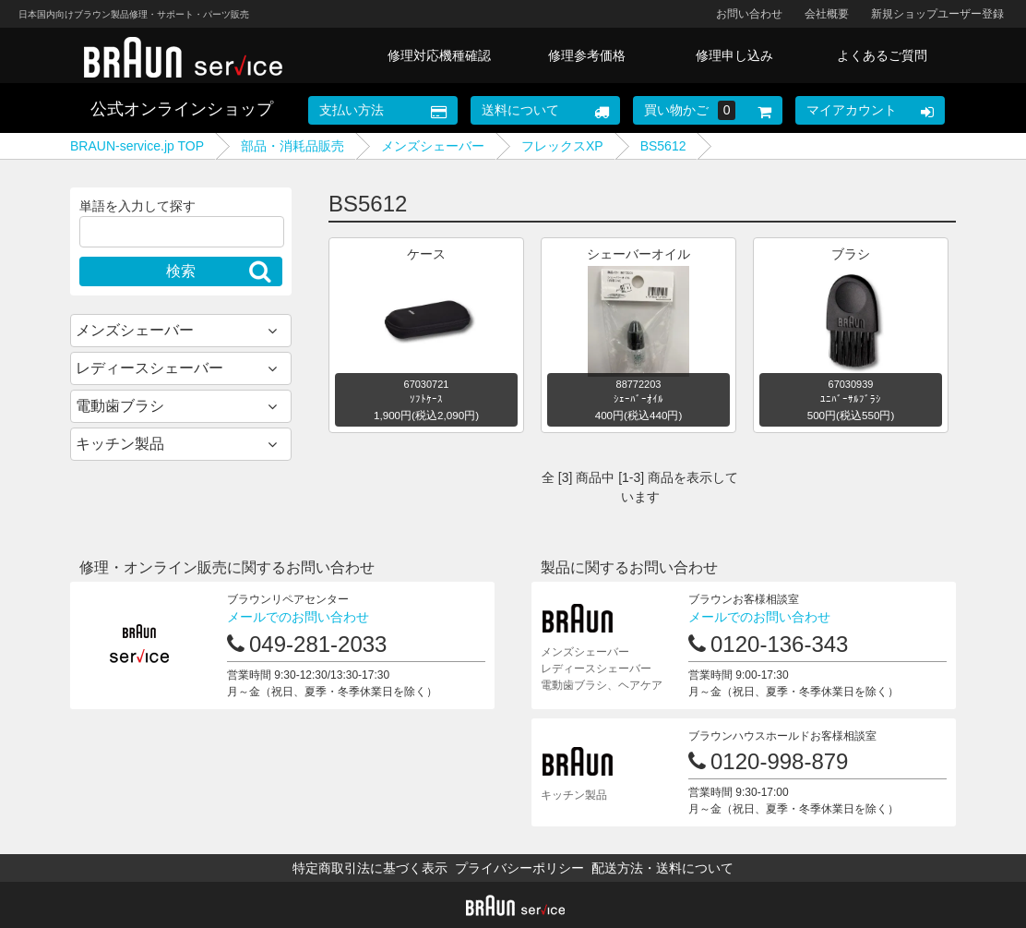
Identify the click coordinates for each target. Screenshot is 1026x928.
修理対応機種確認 (439, 55)
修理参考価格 (587, 55)
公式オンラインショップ (181, 109)
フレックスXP (562, 146)
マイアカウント (851, 109)
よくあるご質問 (882, 55)
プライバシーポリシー (519, 868)
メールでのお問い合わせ (298, 616)
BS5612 (663, 146)
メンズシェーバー (432, 146)
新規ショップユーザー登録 (937, 13)
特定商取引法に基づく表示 (369, 868)
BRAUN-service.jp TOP (137, 146)
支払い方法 (351, 109)
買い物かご (690, 110)
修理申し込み (734, 55)
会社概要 (827, 13)
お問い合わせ (749, 13)
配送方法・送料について (662, 868)
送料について (520, 109)
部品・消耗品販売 (292, 146)
